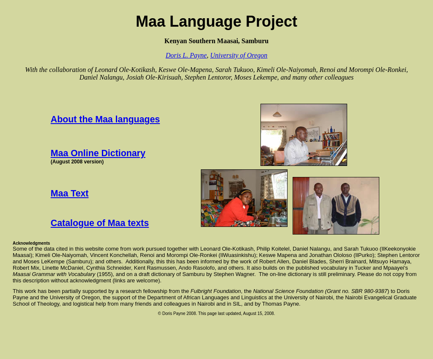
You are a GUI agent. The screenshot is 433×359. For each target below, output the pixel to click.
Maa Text (70, 193)
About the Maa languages (105, 119)
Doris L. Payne (186, 55)
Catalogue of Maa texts (100, 223)
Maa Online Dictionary (98, 153)
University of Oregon (238, 55)
